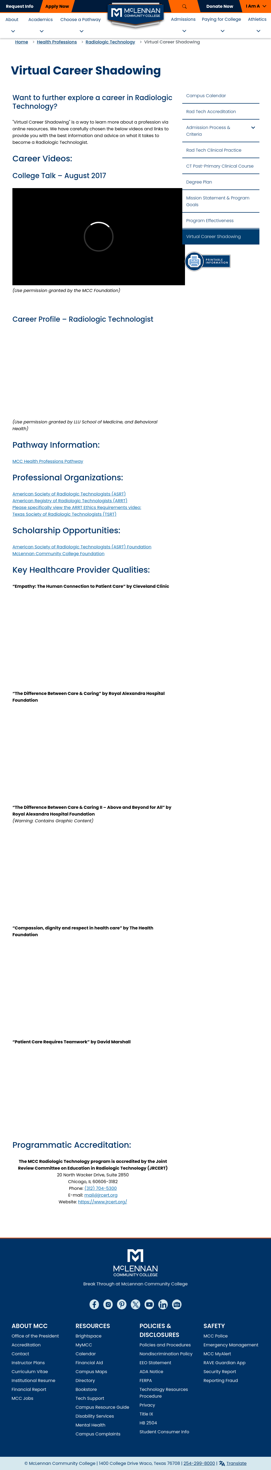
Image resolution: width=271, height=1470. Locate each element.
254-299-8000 (199, 1463)
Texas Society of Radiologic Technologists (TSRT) (64, 514)
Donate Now (220, 6)
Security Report (220, 1372)
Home (21, 42)
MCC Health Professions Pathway (47, 461)
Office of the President (35, 1336)
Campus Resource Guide (102, 1407)
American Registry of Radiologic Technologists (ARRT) (69, 501)
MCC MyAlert (217, 1354)
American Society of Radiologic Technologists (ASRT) (69, 494)
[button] (255, 6)
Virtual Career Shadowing (213, 236)
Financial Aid (89, 1363)
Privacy (147, 1405)
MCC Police (216, 1336)
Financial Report (29, 1389)
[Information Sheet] (207, 261)
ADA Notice (151, 1372)
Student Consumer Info (164, 1432)
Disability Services (95, 1416)
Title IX (146, 1414)
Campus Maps (91, 1372)
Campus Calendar (206, 96)
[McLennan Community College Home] (135, 15)
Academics (40, 19)
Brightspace (88, 1336)
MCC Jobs (22, 1398)
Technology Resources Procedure (164, 1392)
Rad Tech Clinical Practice (214, 150)
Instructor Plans (28, 1363)
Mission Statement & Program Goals (217, 201)
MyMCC (84, 1345)
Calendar (86, 1354)
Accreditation (26, 1345)
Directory (85, 1380)
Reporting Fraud (221, 1380)
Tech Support (90, 1398)
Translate (237, 1463)
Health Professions (57, 42)
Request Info (19, 6)
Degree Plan (199, 182)
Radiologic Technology (110, 42)
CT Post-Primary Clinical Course (220, 166)
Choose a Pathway (80, 19)
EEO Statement (155, 1363)
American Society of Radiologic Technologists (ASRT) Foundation (81, 547)
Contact (20, 1354)
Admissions (183, 19)
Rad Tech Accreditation (211, 111)
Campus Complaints (98, 1434)
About (11, 19)
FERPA (146, 1380)
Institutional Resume (33, 1380)
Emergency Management (231, 1345)
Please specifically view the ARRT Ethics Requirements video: (76, 507)
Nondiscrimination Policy (166, 1354)
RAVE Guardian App (225, 1363)
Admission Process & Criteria (208, 130)
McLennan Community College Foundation (58, 554)
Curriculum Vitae (30, 1372)
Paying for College (221, 19)
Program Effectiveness (210, 221)
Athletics (257, 19)
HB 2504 (148, 1423)
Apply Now (57, 6)
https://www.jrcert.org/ (102, 1202)
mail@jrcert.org (101, 1195)
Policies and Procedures (165, 1345)
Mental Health (90, 1425)
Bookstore (86, 1389)
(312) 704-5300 (100, 1188)
